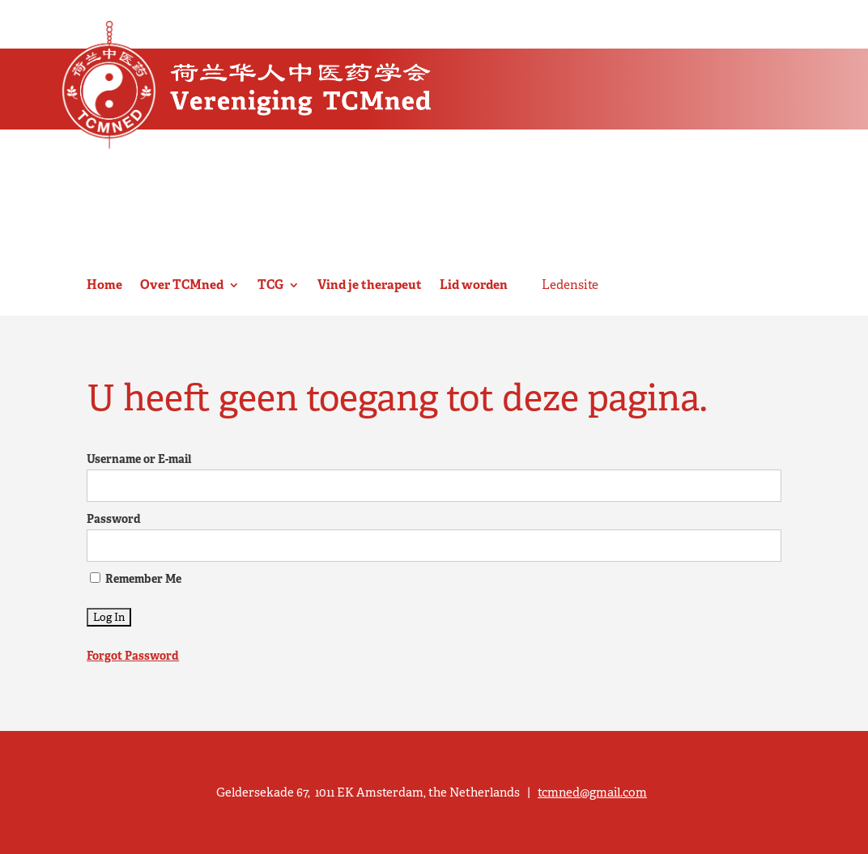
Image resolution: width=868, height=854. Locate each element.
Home (104, 285)
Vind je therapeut (369, 285)
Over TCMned (181, 285)
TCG (270, 285)
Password (114, 519)
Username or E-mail (139, 459)
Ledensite (570, 285)
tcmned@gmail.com (592, 792)
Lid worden (474, 285)
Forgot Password (133, 655)
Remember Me (135, 578)
